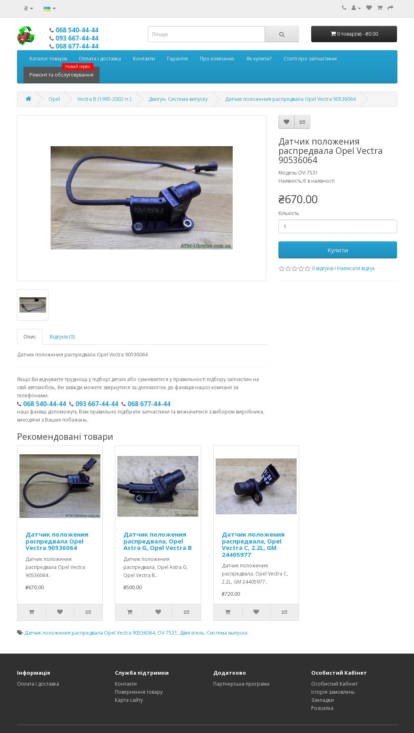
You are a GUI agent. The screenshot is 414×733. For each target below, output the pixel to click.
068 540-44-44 (76, 30)
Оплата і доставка (100, 58)
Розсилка (322, 708)
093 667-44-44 (76, 38)
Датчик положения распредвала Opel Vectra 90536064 (290, 99)
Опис (29, 336)
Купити (337, 250)
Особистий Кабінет (334, 683)
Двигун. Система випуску (178, 99)
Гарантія (177, 58)
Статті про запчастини (310, 58)
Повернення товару (139, 691)
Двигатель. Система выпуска (213, 632)
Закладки (322, 700)
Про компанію (217, 58)
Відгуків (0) (62, 336)
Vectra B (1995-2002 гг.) (104, 99)
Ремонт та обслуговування (61, 72)
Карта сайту (129, 700)
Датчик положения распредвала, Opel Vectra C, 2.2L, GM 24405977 (253, 544)
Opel (54, 99)
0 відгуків (322, 268)
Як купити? (259, 58)
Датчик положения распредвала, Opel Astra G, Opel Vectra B (157, 541)
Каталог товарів (48, 58)
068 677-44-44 (76, 46)
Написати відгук (356, 268)
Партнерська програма (241, 683)
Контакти (144, 58)
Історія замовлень (333, 691)
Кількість (288, 213)
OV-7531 (167, 632)
